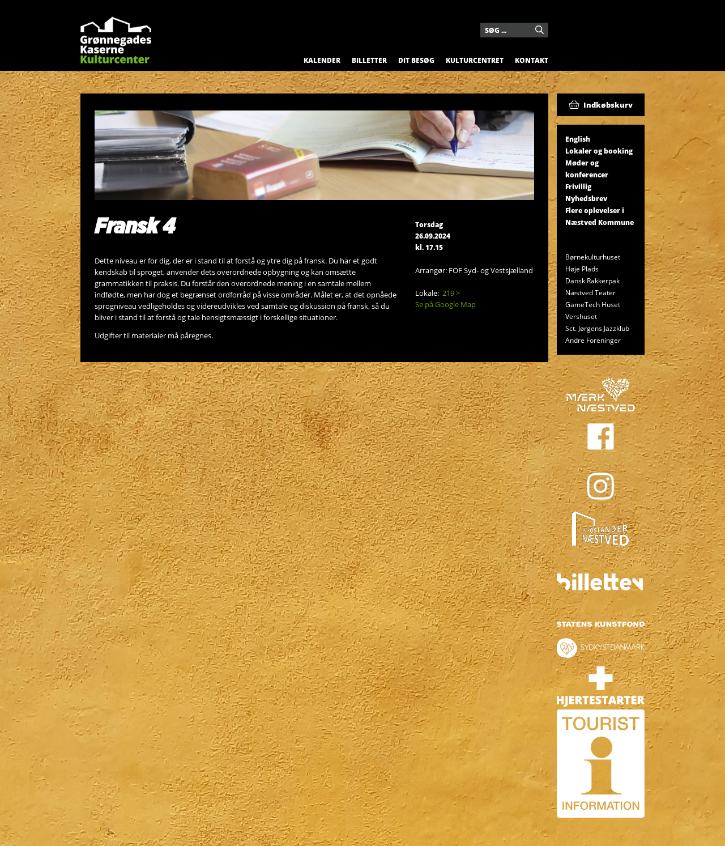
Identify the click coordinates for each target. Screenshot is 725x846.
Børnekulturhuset (592, 257)
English (577, 139)
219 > (451, 293)
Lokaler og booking (599, 151)
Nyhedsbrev (586, 198)
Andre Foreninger (593, 340)
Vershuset (581, 316)
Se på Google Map (445, 304)
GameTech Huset (592, 304)
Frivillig (578, 187)
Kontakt (531, 60)
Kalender (322, 60)
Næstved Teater (590, 292)
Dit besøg (416, 60)
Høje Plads (582, 269)
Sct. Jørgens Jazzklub (597, 328)
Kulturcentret (475, 60)
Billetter (369, 60)
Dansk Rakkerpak (592, 281)
